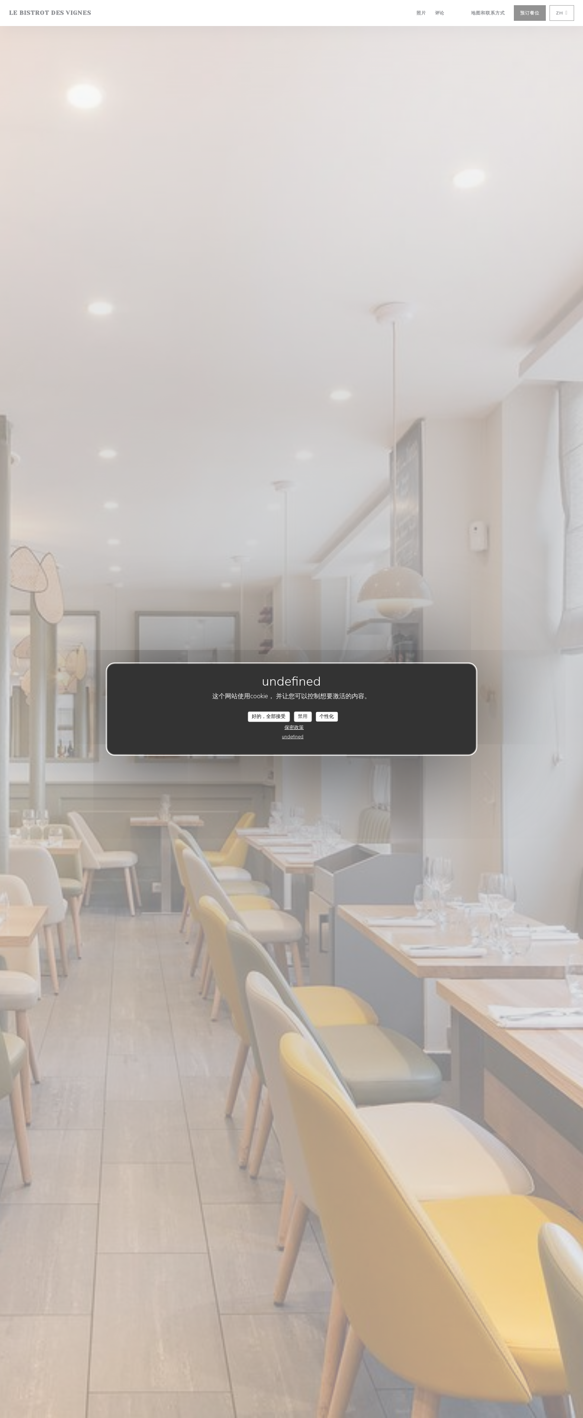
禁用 (302, 716)
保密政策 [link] (294, 727)
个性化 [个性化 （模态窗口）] (326, 716)
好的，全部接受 (269, 716)
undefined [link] (292, 736)
